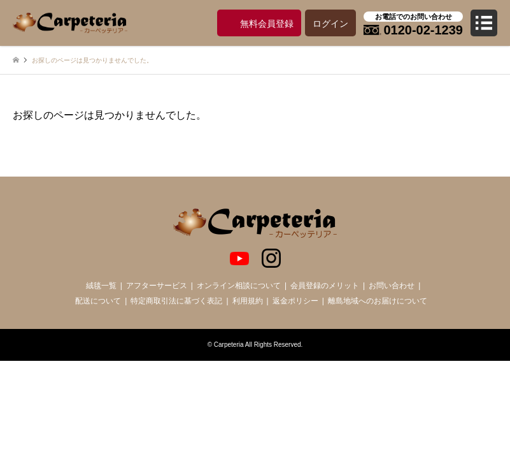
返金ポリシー (295, 300)
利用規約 (247, 300)
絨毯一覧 (101, 285)
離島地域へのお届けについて (377, 300)
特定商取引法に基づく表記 (176, 300)
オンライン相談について (239, 285)
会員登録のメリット (324, 285)
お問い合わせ (391, 285)
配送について (98, 300)
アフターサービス (156, 285)
